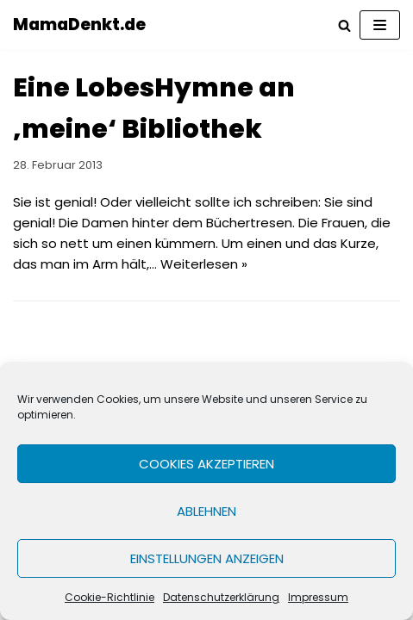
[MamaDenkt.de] (79, 25)
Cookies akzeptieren (206, 464)
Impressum (318, 597)
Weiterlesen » (203, 264)
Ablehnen (206, 511)
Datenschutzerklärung (221, 597)
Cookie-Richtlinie (109, 597)
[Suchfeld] (344, 25)
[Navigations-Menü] (380, 25)
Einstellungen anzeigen (207, 558)
